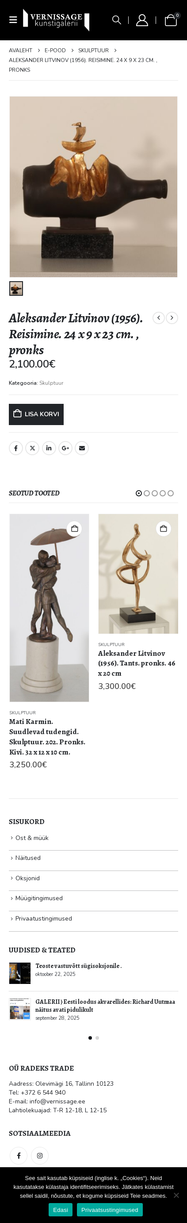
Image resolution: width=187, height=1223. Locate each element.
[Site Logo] (56, 20)
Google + (65, 448)
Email (82, 448)
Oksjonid (27, 878)
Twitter (32, 448)
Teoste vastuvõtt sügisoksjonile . (78, 966)
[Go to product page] (49, 608)
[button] (16, 20)
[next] (172, 318)
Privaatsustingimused (109, 1210)
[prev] (159, 318)
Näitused (28, 858)
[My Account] (142, 20)
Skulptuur (51, 383)
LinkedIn (49, 448)
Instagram (40, 1156)
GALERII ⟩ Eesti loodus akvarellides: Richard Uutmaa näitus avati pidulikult (105, 1006)
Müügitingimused (39, 898)
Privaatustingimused (43, 918)
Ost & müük (32, 838)
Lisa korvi (42, 414)
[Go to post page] (20, 973)
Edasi (60, 1210)
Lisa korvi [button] (74, 529)
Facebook (16, 448)
